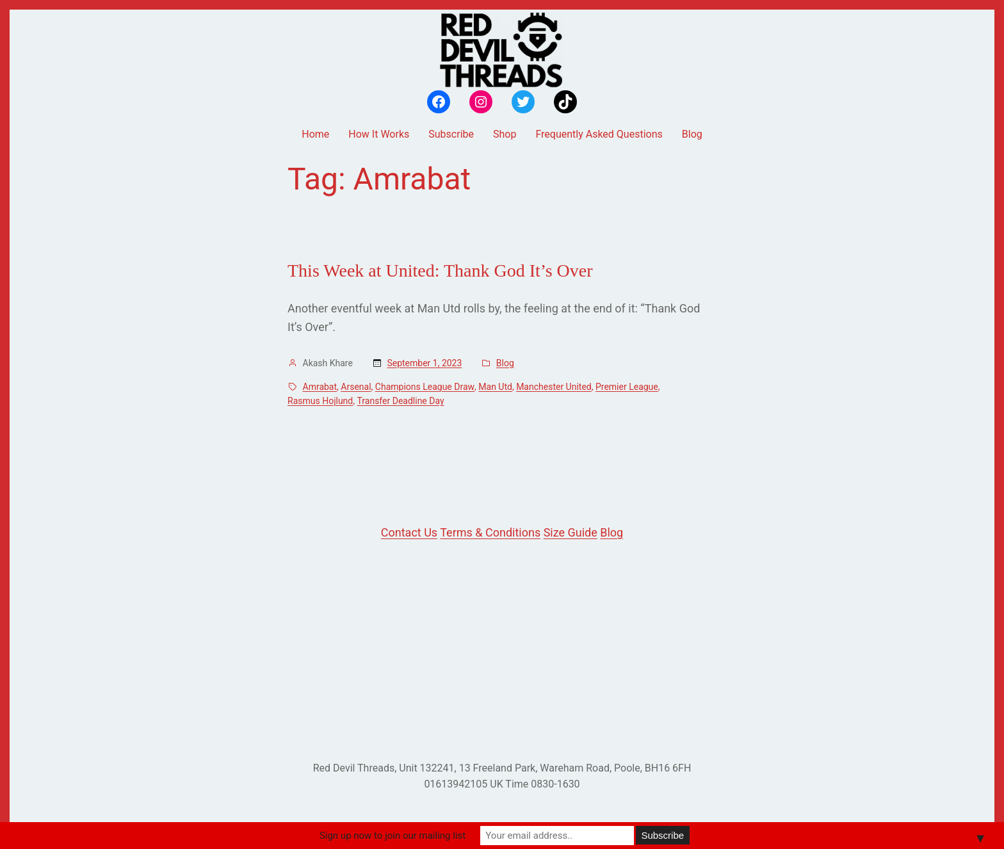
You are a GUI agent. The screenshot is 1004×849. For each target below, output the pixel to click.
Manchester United (554, 387)
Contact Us (409, 532)
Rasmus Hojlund (320, 401)
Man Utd (495, 387)
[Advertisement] (502, 651)
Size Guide (570, 532)
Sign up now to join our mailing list (393, 835)
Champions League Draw (424, 387)
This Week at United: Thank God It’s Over (440, 270)
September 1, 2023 (424, 363)
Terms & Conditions (490, 532)
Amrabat (320, 387)
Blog (505, 363)
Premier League (626, 387)
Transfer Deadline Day (400, 401)
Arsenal (356, 387)
